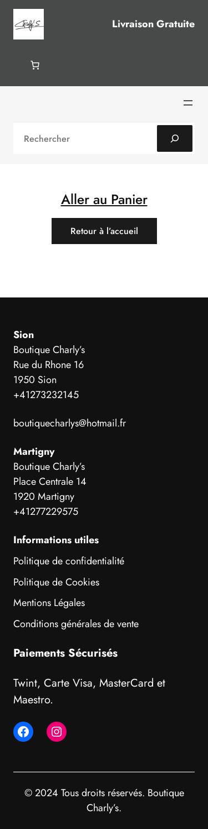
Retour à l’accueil (104, 231)
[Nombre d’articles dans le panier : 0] (35, 65)
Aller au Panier (104, 199)
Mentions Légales (49, 602)
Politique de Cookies (56, 582)
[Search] (174, 138)
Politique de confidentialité (68, 561)
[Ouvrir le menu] (188, 103)
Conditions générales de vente (76, 624)
